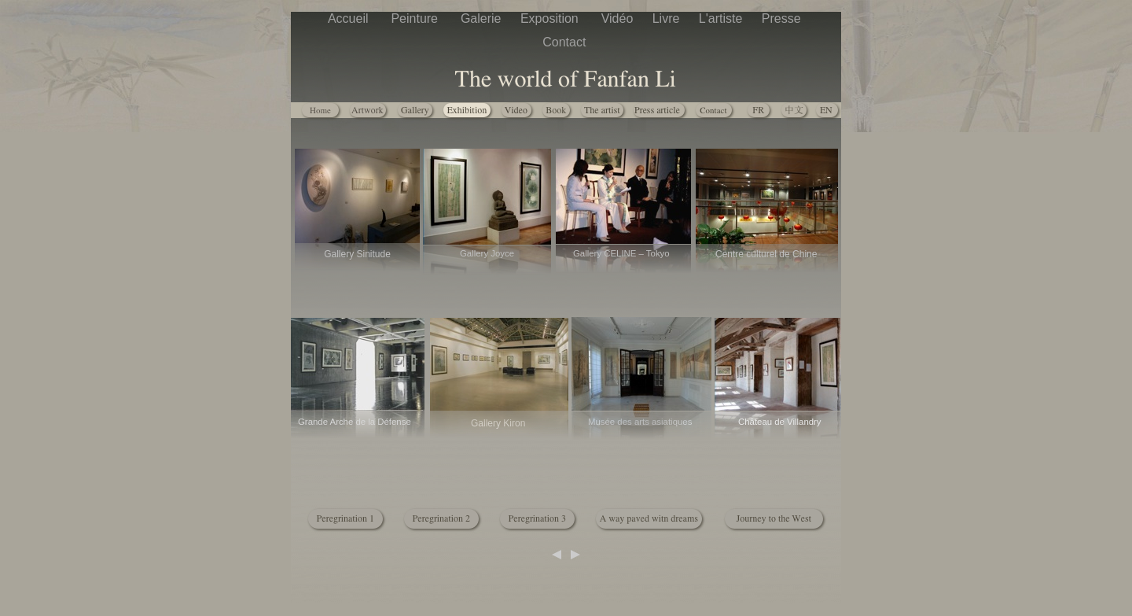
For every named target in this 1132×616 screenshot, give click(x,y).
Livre (667, 18)
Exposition (553, 18)
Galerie (483, 18)
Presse (783, 18)
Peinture (417, 18)
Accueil (351, 18)
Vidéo (619, 18)
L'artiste (722, 18)
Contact (566, 42)
